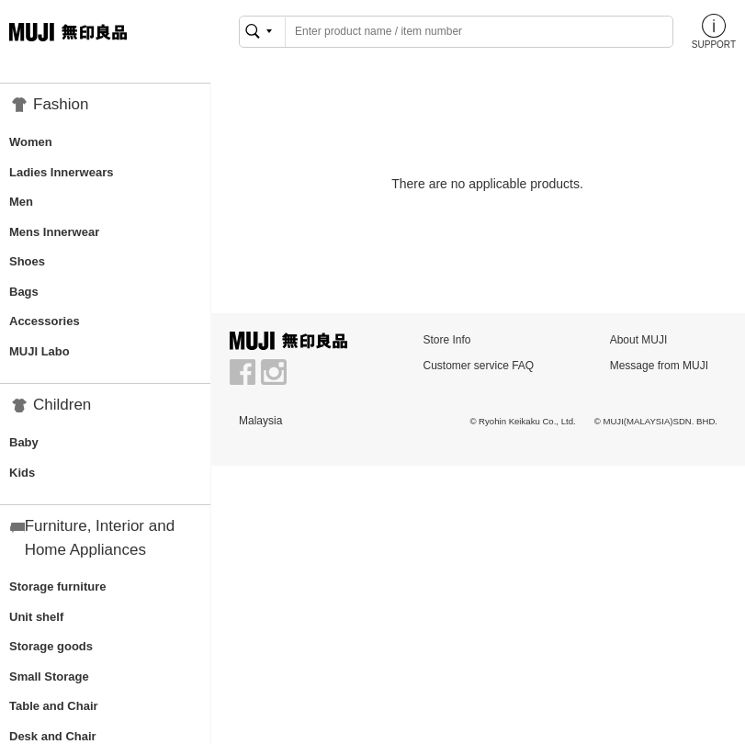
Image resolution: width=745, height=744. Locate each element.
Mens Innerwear (54, 232)
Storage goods (51, 646)
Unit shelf (36, 617)
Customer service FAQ (478, 365)
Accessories (44, 321)
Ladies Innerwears (61, 172)
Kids (22, 472)
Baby (24, 442)
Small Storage (49, 676)
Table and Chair (53, 706)
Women (30, 142)
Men (21, 202)
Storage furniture (57, 586)
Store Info (446, 339)
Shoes (27, 261)
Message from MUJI (659, 365)
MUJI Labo (39, 351)
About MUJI (639, 339)
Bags (24, 292)
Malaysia (260, 420)
